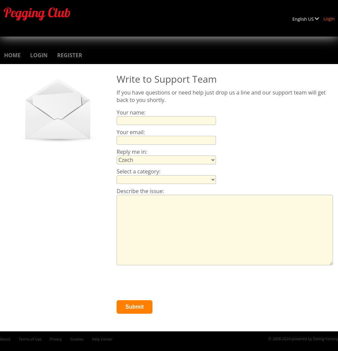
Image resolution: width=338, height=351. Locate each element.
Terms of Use (30, 339)
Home (12, 55)
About (5, 339)
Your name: (131, 112)
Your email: (131, 132)
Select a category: (139, 171)
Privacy (56, 339)
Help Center (102, 339)
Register (69, 55)
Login (329, 19)
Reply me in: (132, 152)
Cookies (76, 339)
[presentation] (168, 283)
